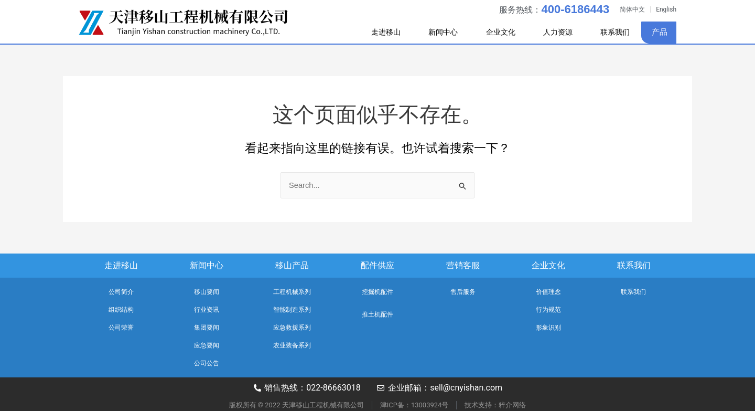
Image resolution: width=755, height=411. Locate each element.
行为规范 (548, 309)
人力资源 (555, 32)
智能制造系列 (292, 309)
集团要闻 (206, 327)
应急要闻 (206, 345)
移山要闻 (206, 292)
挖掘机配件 (377, 292)
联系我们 (613, 32)
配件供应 (377, 265)
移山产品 (292, 265)
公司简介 (121, 292)
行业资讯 (206, 309)
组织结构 (121, 309)
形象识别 (548, 327)
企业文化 (494, 32)
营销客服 (463, 265)
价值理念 (548, 292)
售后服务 (463, 292)
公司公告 (206, 363)
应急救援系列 (292, 327)
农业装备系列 (292, 345)
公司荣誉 (121, 327)
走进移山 (372, 32)
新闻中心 (433, 32)
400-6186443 (575, 9)
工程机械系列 (292, 292)
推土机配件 (377, 314)
